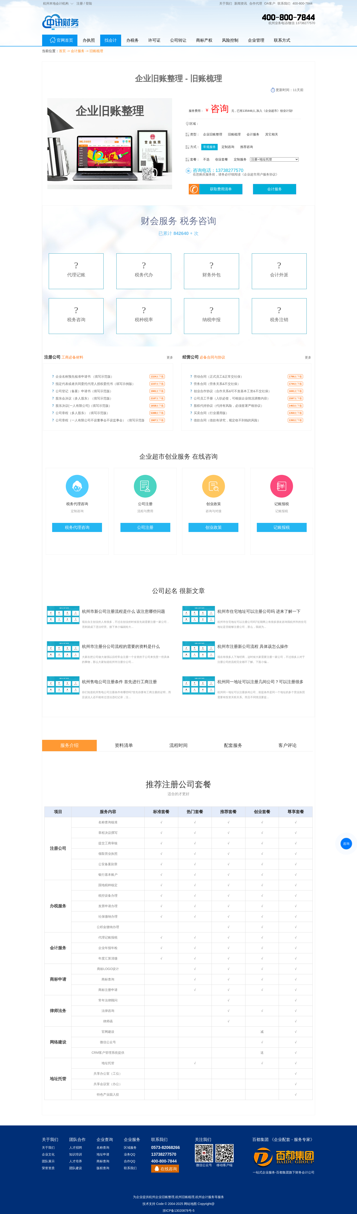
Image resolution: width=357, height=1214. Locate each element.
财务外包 (211, 268)
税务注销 (279, 313)
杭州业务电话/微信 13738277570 (291, 23)
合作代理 (255, 3)
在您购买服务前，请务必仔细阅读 (217, 174)
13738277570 (163, 1154)
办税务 (132, 40)
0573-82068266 (165, 1147)
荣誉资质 (48, 1168)
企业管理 (256, 40)
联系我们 (284, 3)
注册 (79, 3)
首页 (62, 51)
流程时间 (178, 745)
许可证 (154, 40)
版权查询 (103, 1168)
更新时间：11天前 (289, 90)
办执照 (89, 40)
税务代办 (144, 268)
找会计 (111, 40)
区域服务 (130, 1147)
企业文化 (48, 1154)
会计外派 (279, 268)
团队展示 (48, 1161)
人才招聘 (75, 1147)
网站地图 (190, 1204)
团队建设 (75, 1168)
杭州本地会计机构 (56, 3)
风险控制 (230, 40)
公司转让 (178, 40)
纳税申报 (211, 313)
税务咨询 (76, 313)
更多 (170, 357)
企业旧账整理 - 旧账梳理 (178, 78)
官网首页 (59, 40)
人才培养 (75, 1161)
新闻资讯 (240, 3)
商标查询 (103, 1161)
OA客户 (269, 3)
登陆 (89, 3)
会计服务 (77, 51)
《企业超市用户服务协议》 (260, 174)
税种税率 (144, 313)
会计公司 (308, 1172)
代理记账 (76, 268)
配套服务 (233, 745)
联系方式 (282, 40)
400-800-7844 (302, 3)
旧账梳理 (96, 51)
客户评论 (287, 745)
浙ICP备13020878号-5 (178, 1210)
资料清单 (124, 745)
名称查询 (103, 1147)
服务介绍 (69, 745)
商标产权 (204, 40)
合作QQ (129, 1161)
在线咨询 (169, 1169)
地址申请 (103, 1154)
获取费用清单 (221, 189)
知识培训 (75, 1154)
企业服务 (268, 1172)
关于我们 (225, 3)
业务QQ (129, 1154)
